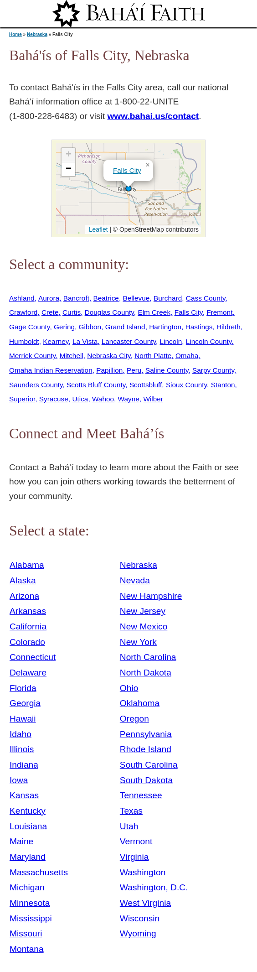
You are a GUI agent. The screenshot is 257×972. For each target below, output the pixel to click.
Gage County (29, 327)
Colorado (27, 642)
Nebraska (37, 34)
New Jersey (142, 611)
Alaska (23, 580)
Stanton (223, 385)
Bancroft (76, 298)
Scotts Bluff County (96, 385)
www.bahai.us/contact (153, 116)
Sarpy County (213, 370)
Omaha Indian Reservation (51, 370)
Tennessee (141, 795)
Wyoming (138, 933)
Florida (23, 688)
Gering (64, 327)
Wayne (128, 399)
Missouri (26, 933)
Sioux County (186, 385)
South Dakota (146, 780)
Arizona (24, 596)
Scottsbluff (145, 385)
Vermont (136, 841)
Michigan (27, 887)
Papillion (109, 370)
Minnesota (30, 903)
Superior (22, 399)
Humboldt (24, 341)
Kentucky (28, 811)
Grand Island (125, 327)
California (28, 626)
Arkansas (28, 611)
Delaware (28, 672)
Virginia (134, 857)
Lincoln (171, 341)
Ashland (22, 298)
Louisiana (28, 826)
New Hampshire (151, 596)
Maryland (28, 857)
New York (138, 642)
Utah (129, 826)
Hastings (199, 327)
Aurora (48, 298)
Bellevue (136, 298)
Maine (21, 841)
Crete (50, 312)
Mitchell (71, 355)
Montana (27, 949)
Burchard (168, 298)
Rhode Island (145, 749)
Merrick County (32, 355)
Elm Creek (154, 312)
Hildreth (228, 327)
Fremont (219, 312)
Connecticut (33, 657)
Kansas (24, 795)
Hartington (165, 327)
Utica (80, 399)
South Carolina (149, 764)
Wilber (153, 399)
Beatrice (106, 298)
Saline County (167, 370)
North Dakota (145, 672)
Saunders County (36, 385)
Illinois (22, 749)
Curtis (71, 312)
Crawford (23, 312)
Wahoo (103, 399)
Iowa (19, 780)
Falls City (127, 170)
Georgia (25, 703)
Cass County (206, 298)
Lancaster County (129, 341)
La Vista (85, 341)
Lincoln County (208, 341)
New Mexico (144, 626)
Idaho (20, 734)
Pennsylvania (146, 734)
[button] (128, 188)
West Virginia (145, 903)
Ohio (129, 688)
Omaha (186, 355)
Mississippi (31, 918)
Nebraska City (108, 355)
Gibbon (90, 327)
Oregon (134, 718)
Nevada (135, 580)
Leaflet (97, 229)
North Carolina (148, 657)
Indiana (24, 764)
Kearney (55, 341)
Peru (134, 370)
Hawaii (23, 718)
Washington (143, 872)
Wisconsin (139, 918)
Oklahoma (139, 703)
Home (15, 34)
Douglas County (109, 312)
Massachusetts (39, 872)
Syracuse (53, 399)
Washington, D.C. (154, 887)
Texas (131, 811)
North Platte (152, 355)
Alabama (27, 565)
